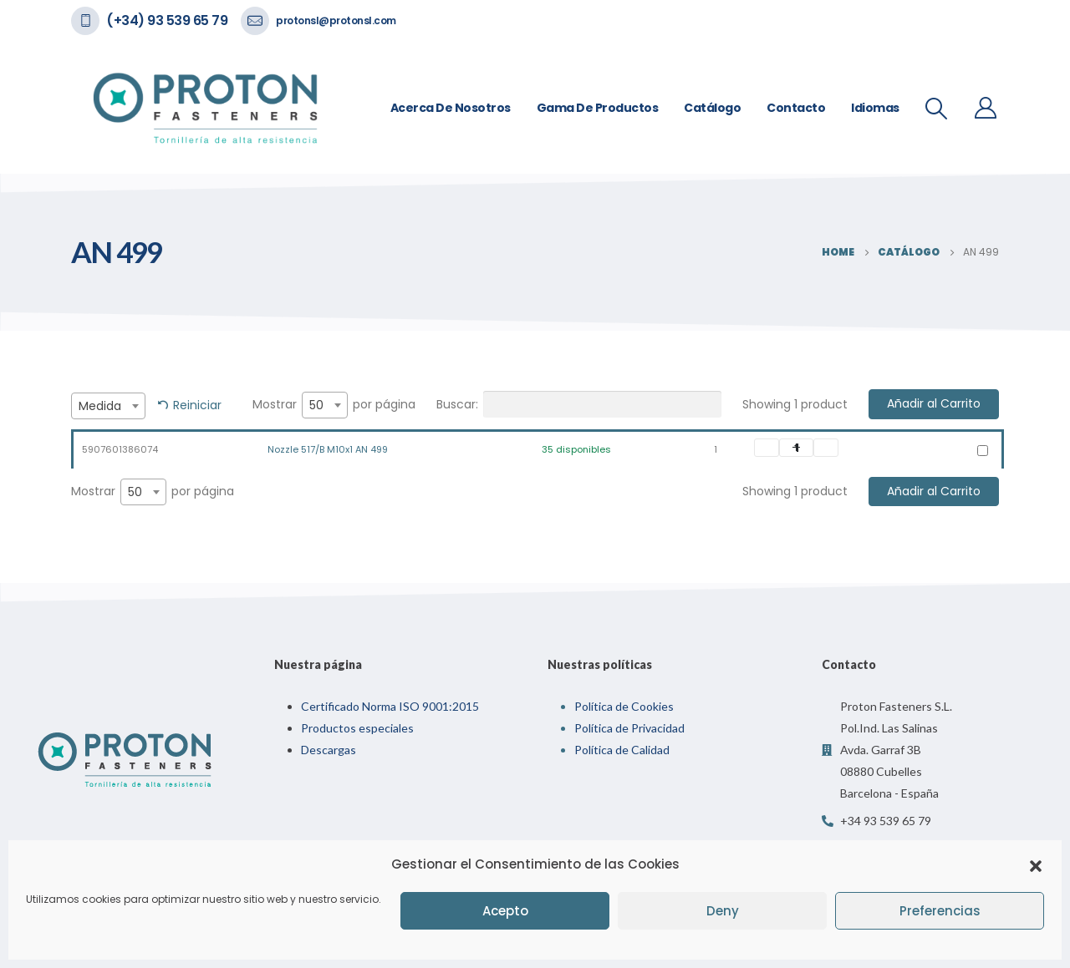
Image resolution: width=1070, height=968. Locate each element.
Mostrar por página (333, 405)
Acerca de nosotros (450, 107)
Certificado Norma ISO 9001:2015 (390, 706)
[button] (1035, 864)
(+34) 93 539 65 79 (166, 20)
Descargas (328, 749)
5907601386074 (120, 449)
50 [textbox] (316, 405)
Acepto (505, 911)
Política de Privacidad (629, 728)
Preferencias (940, 911)
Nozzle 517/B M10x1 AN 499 (328, 449)
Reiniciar (197, 405)
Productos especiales (357, 728)
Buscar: (578, 404)
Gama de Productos (598, 107)
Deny (722, 911)
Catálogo (712, 107)
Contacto (796, 107)
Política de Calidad (622, 749)
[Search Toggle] (937, 108)
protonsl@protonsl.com (336, 20)
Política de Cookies (624, 706)
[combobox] (108, 406)
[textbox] (108, 405)
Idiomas (875, 107)
